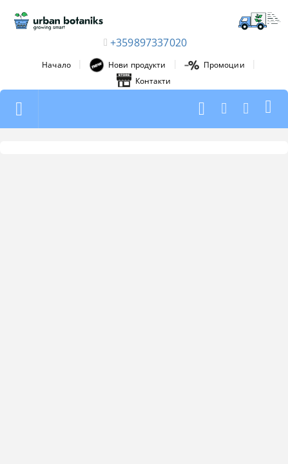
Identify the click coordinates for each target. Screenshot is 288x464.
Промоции (214, 64)
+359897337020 (148, 42)
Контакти (144, 81)
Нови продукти (127, 65)
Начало (56, 64)
